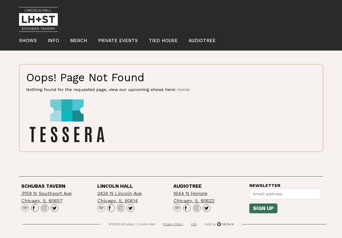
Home (183, 89)
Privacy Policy (173, 224)
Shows (28, 40)
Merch (78, 40)
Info (53, 40)
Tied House (163, 40)
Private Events (118, 40)
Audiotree (202, 40)
